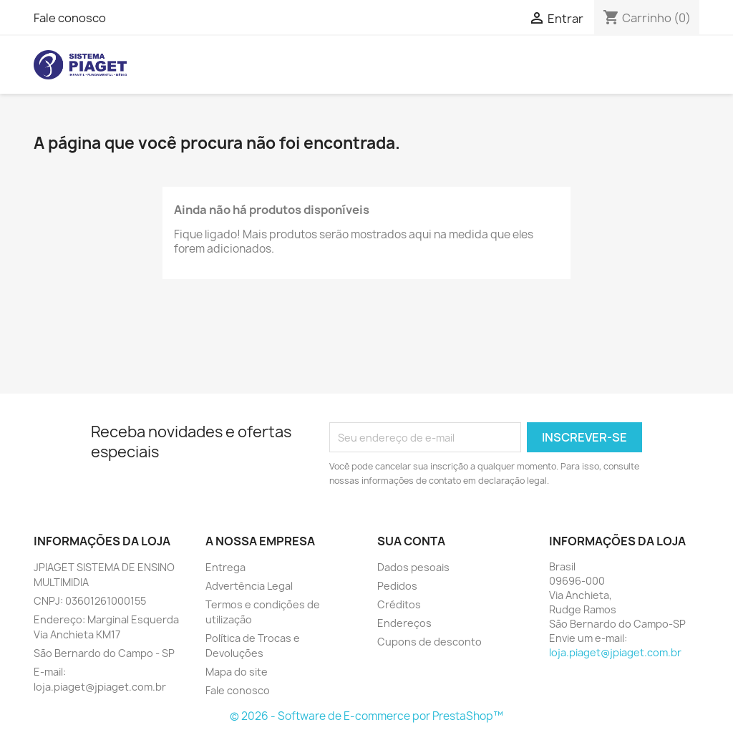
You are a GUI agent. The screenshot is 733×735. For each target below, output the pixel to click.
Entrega (225, 567)
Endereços (404, 623)
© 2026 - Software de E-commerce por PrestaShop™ (366, 716)
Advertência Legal (249, 586)
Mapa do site (236, 671)
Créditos (399, 604)
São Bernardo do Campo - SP (104, 653)
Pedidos (397, 586)
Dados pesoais (413, 567)
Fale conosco (70, 18)
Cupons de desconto (429, 641)
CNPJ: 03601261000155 (90, 601)
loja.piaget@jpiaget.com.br (615, 652)
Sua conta (411, 541)
